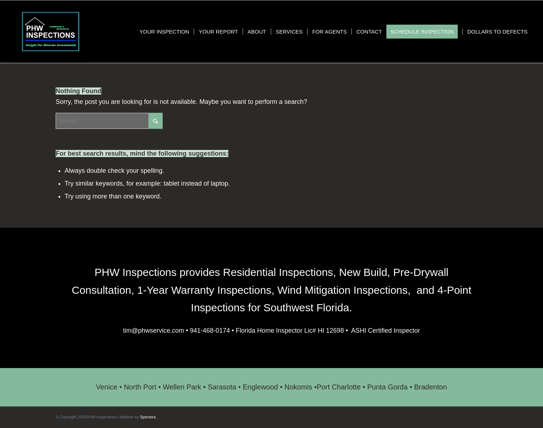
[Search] (109, 121)
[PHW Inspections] (50, 31)
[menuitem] (164, 31)
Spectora (148, 417)
